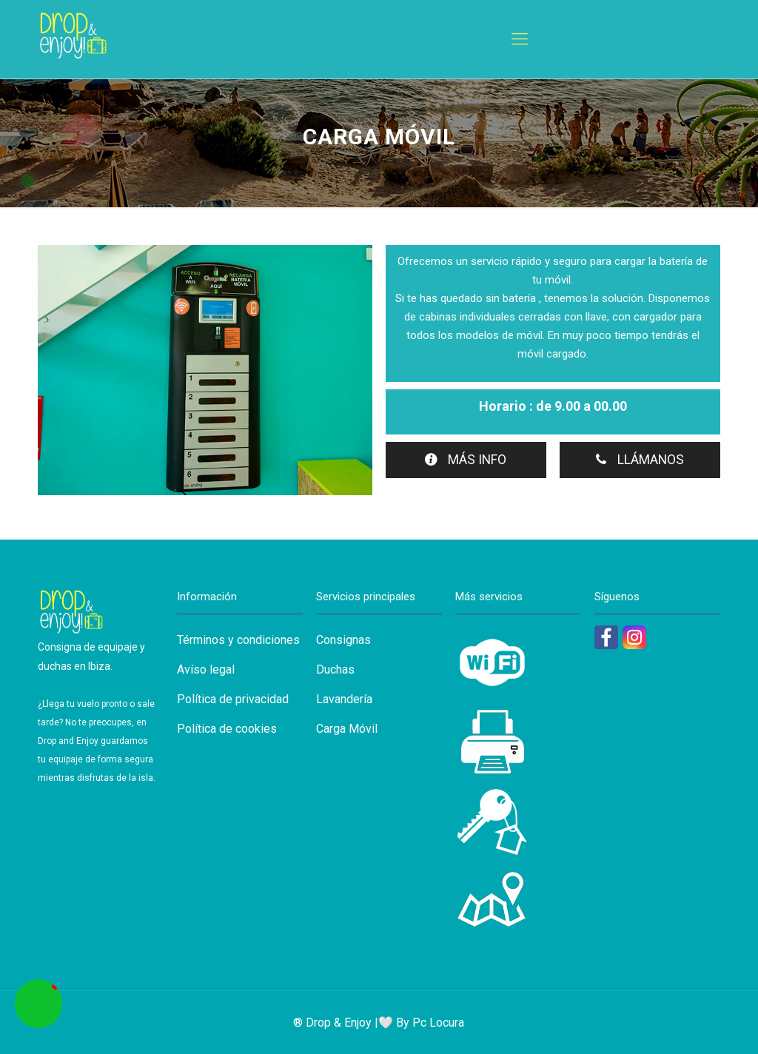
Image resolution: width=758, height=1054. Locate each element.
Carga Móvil (347, 729)
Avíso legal (206, 669)
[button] (38, 1003)
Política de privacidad (233, 699)
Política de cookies (227, 729)
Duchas (335, 669)
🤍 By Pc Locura (421, 1023)
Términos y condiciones (238, 640)
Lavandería (344, 699)
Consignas (343, 640)
